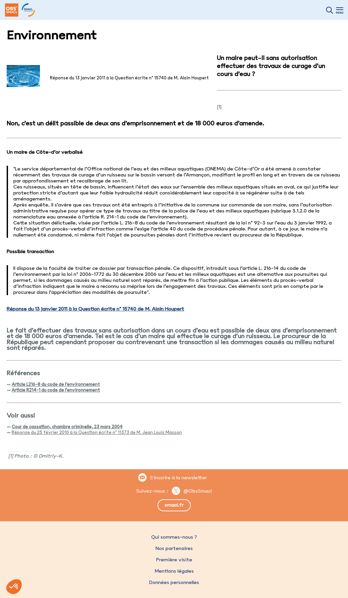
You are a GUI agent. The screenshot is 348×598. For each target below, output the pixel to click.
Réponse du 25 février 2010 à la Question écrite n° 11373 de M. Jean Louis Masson (97, 432)
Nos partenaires (174, 548)
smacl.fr (174, 505)
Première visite (174, 560)
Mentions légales (174, 571)
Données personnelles (174, 582)
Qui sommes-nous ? (174, 537)
